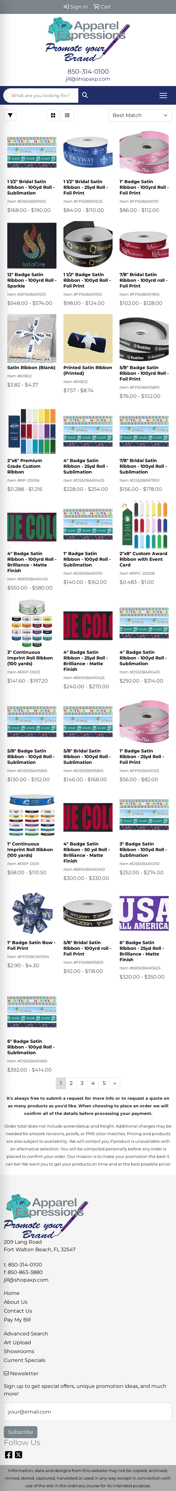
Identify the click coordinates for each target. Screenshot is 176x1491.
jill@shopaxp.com (88, 79)
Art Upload (17, 1342)
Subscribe (20, 1432)
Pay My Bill (17, 1320)
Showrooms (19, 1351)
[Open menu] (163, 95)
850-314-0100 (88, 71)
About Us (16, 1302)
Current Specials (24, 1360)
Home (12, 1293)
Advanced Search (26, 1334)
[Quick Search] (41, 95)
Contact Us (18, 1311)
